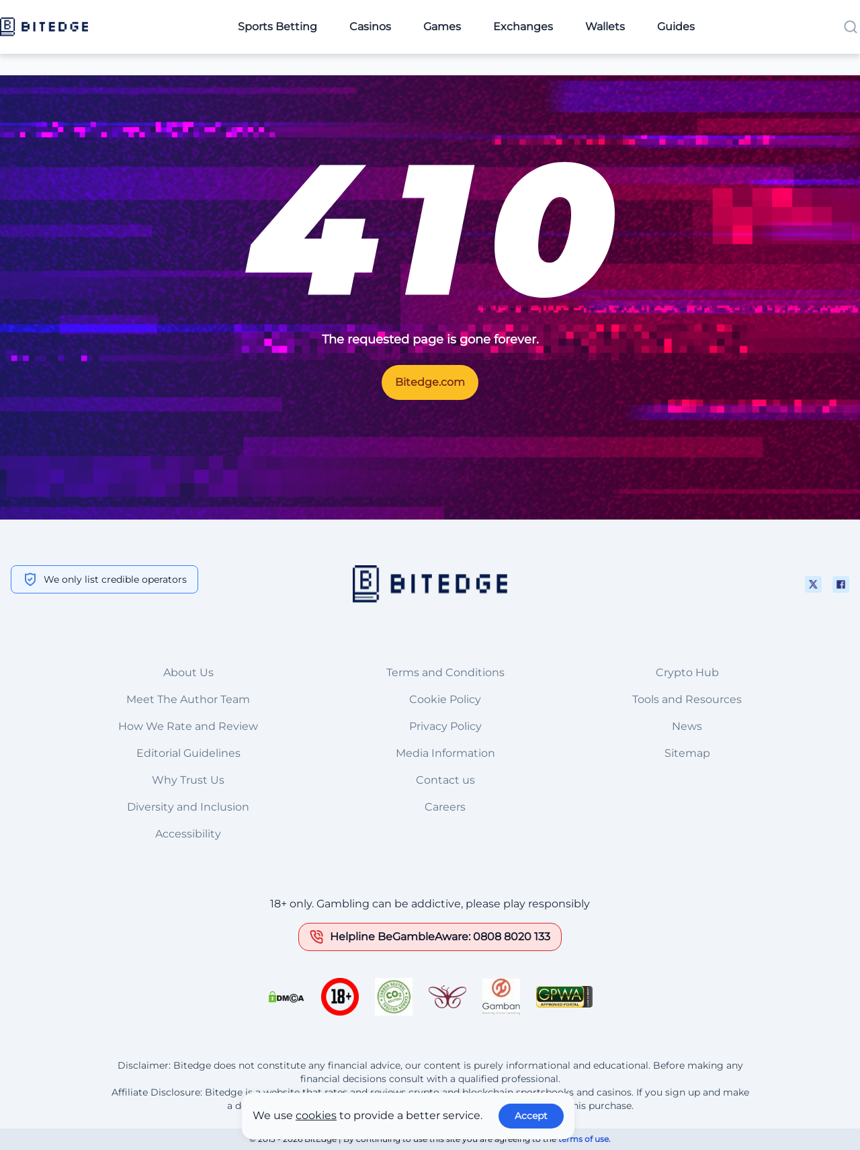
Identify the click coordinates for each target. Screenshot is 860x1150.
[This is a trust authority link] (394, 997)
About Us (188, 672)
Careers (445, 806)
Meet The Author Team (188, 699)
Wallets (605, 26)
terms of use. (584, 1139)
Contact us (445, 780)
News (687, 726)
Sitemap (687, 753)
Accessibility (188, 833)
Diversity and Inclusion (188, 806)
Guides (676, 26)
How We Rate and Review (188, 726)
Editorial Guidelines (188, 753)
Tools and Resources (687, 699)
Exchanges (523, 26)
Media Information (445, 753)
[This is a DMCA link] (286, 997)
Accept (531, 1116)
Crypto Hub (687, 672)
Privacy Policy (445, 726)
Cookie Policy (445, 699)
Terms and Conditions (445, 672)
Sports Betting (277, 26)
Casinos (370, 26)
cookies (316, 1115)
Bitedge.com (430, 382)
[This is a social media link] (813, 584)
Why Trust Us (188, 780)
